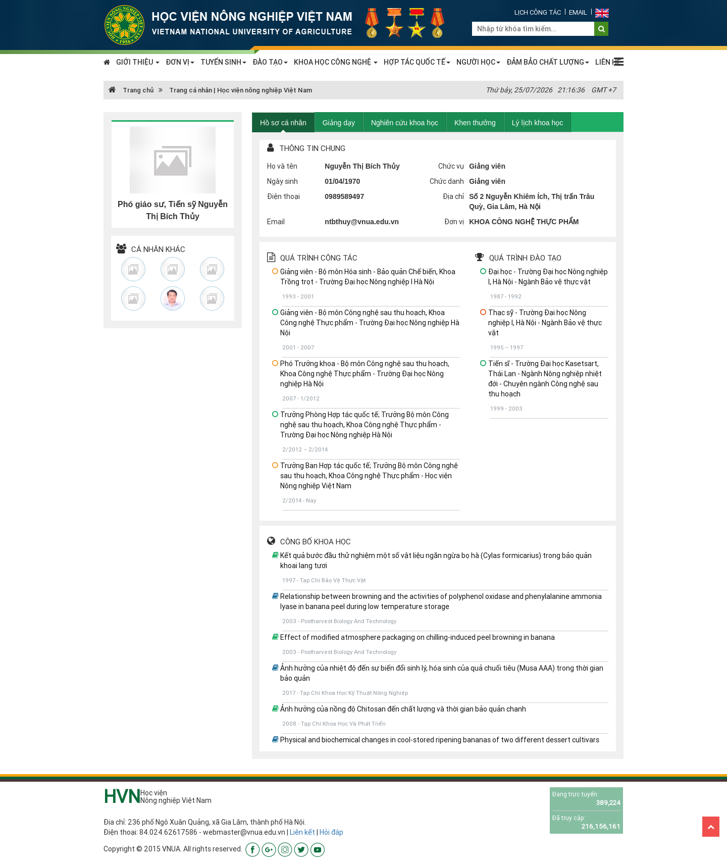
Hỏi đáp (331, 832)
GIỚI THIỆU (138, 62)
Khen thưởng (475, 123)
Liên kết (302, 832)
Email (578, 12)
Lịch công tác (537, 12)
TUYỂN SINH (223, 62)
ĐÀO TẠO (270, 62)
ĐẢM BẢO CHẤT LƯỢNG (547, 62)
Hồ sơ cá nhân (283, 123)
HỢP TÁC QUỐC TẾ (417, 62)
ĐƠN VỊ (180, 62)
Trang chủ (131, 90)
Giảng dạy (339, 123)
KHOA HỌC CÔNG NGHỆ (336, 62)
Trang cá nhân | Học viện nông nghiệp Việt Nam (240, 90)
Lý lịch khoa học (537, 123)
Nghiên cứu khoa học (404, 123)
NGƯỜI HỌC (478, 62)
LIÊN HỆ (608, 62)
